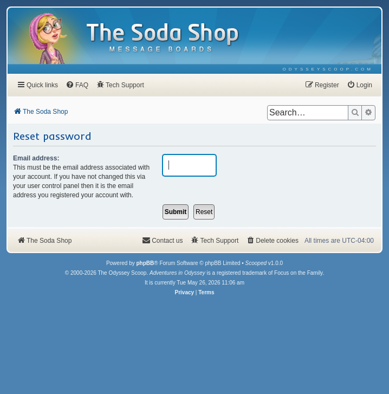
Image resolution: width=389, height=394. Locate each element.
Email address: (36, 158)
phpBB (145, 263)
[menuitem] (328, 69)
